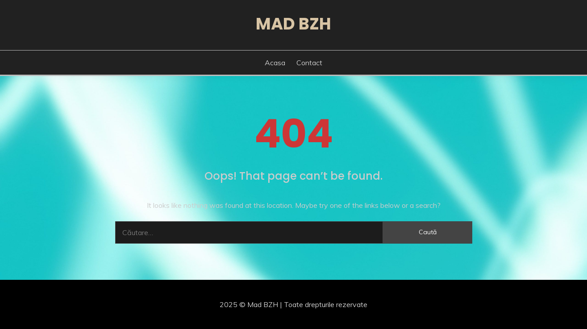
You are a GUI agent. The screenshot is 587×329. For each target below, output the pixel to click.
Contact (309, 62)
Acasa (275, 62)
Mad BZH (293, 23)
